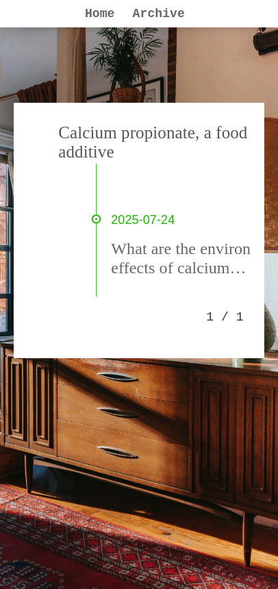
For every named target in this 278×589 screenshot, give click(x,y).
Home (100, 14)
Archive (159, 14)
